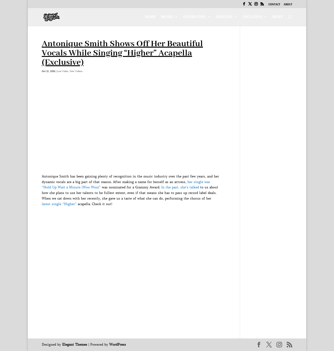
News (277, 18)
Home (150, 18)
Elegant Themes (74, 344)
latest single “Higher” (59, 204)
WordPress (117, 344)
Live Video (62, 71)
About (288, 5)
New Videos (76, 71)
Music (167, 18)
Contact (274, 5)
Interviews (194, 18)
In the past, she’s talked (180, 187)
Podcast (224, 18)
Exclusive (252, 18)
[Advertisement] (126, 217)
